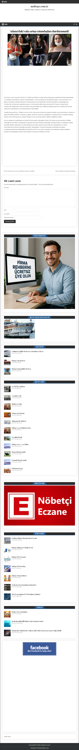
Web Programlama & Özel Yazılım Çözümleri (26, 594)
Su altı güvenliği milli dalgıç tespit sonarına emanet (27, 621)
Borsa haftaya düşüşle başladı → (66, 171)
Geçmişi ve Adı (16, 396)
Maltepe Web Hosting (19, 566)
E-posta (7, 214)
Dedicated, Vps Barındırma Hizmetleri (24, 585)
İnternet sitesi (8, 217)
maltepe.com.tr (39, 6)
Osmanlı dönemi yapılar (19, 460)
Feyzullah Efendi (17, 437)
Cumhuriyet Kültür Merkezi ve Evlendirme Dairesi (27, 351)
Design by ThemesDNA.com (40, 748)
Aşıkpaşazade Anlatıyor (19, 421)
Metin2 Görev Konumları (19, 612)
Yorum (6, 187)
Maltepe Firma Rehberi (19, 576)
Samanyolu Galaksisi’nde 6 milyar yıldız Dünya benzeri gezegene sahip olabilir (37, 631)
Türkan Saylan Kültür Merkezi (21, 369)
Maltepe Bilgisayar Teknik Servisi (22, 548)
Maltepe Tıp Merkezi (18, 361)
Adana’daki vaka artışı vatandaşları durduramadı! (39, 31)
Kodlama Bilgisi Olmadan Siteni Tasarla (24, 538)
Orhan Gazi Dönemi (18, 413)
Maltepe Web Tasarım (19, 557)
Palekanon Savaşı (17, 468)
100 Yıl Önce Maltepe (18, 386)
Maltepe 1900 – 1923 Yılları (20, 444)
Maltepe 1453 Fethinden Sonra (21, 428)
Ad (5, 210)
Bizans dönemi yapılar (19, 452)
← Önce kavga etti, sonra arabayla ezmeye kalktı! (18, 171)
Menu (5, 2)
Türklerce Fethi (17, 404)
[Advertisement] (39, 16)
